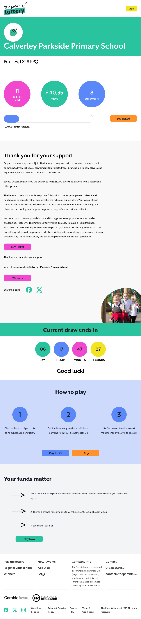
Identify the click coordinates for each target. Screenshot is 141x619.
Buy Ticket (17, 246)
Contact (111, 561)
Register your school (18, 567)
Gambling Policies (36, 610)
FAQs (85, 453)
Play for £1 (55, 453)
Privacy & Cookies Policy (57, 610)
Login (131, 8)
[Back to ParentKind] (15, 8)
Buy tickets (123, 118)
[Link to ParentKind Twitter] (14, 610)
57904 (97, 585)
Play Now (29, 539)
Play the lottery (14, 561)
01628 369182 (115, 567)
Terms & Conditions (88, 610)
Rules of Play (74, 610)
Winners (17, 278)
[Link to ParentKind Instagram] (23, 610)
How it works (47, 561)
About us (44, 567)
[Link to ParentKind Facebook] (6, 610)
